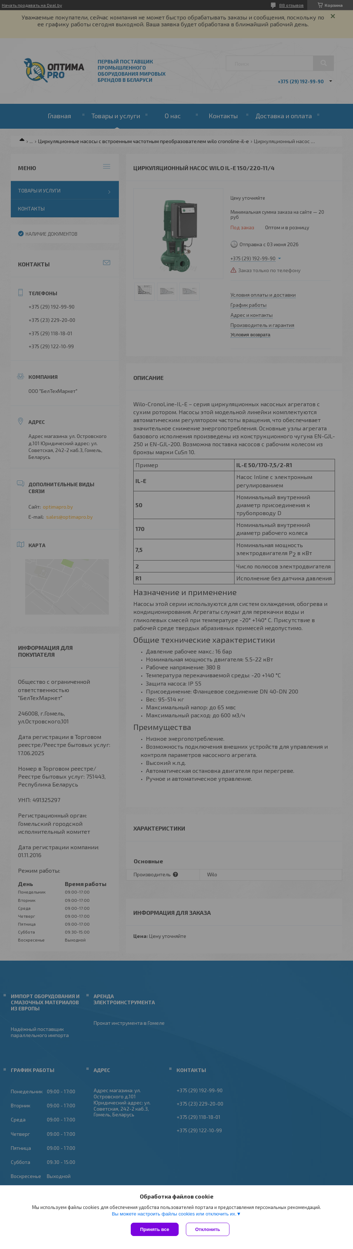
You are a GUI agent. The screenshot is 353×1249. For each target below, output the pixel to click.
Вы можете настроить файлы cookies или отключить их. (174, 1214)
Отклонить (207, 1229)
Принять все (154, 1229)
